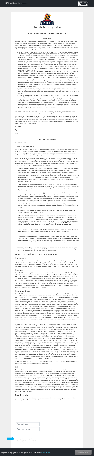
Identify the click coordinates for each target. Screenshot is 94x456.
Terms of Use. (45, 453)
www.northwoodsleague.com (32, 202)
